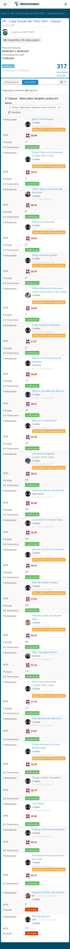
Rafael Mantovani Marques (47, 288)
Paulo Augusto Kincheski (46, 325)
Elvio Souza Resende (44, 681)
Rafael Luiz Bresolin (43, 222)
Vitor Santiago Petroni (44, 652)
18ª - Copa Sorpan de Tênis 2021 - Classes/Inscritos (37, 13)
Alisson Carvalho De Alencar (48, 391)
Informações (11, 82)
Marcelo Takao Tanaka (45, 582)
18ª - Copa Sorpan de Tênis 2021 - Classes (31, 21)
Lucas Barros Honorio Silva (47, 519)
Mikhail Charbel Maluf (44, 420)
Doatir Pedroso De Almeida (47, 152)
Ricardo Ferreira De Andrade (48, 549)
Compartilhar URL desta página (21, 40)
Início (4, 13)
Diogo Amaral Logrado (44, 255)
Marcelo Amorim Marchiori (47, 718)
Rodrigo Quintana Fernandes (48, 829)
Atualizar (14, 112)
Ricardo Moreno (41, 916)
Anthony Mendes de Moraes (48, 490)
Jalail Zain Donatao (42, 119)
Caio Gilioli (38, 803)
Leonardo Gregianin (43, 453)
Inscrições (30, 82)
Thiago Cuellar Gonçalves (46, 777)
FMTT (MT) (28, 32)
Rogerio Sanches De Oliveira (48, 892)
